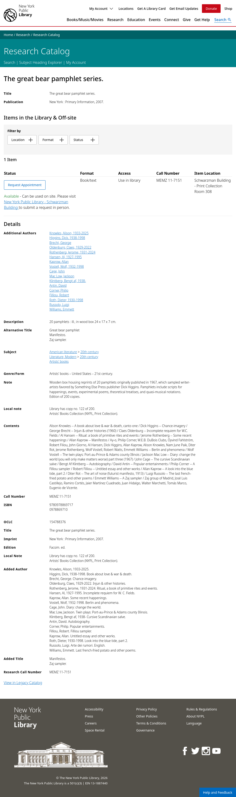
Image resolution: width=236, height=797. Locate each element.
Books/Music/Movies (85, 19)
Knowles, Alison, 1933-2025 (69, 233)
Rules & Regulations (202, 709)
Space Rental (95, 730)
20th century (90, 352)
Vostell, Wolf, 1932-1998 (66, 266)
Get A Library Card (151, 8)
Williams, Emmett (61, 309)
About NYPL (196, 716)
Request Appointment (25, 185)
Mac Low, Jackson (61, 276)
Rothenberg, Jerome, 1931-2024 (72, 252)
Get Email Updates (183, 8)
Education (136, 19)
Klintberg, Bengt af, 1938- (67, 281)
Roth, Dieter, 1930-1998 (66, 300)
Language (194, 723)
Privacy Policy (146, 709)
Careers (91, 723)
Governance (145, 730)
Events (154, 19)
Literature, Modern (63, 357)
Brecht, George (60, 242)
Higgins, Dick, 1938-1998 (67, 237)
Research (115, 19)
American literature (63, 352)
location (22, 140)
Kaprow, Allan (59, 261)
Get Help (202, 19)
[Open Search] (223, 19)
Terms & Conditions (151, 723)
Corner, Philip (58, 290)
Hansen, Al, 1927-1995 (65, 257)
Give (187, 19)
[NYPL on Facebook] (185, 751)
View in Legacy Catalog (23, 682)
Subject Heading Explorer (40, 62)
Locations (126, 8)
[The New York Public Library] (19, 13)
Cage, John (57, 271)
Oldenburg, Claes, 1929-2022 (70, 247)
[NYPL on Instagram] (206, 751)
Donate (211, 8)
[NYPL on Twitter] (195, 751)
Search (9, 62)
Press (89, 716)
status (84, 140)
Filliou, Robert (59, 295)
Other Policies (147, 716)
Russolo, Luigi (59, 304)
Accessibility (94, 709)
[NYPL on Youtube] (216, 751)
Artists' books (59, 361)
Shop (228, 8)
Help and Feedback (217, 792)
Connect (171, 19)
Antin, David (58, 285)
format (53, 140)
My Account (101, 8)
